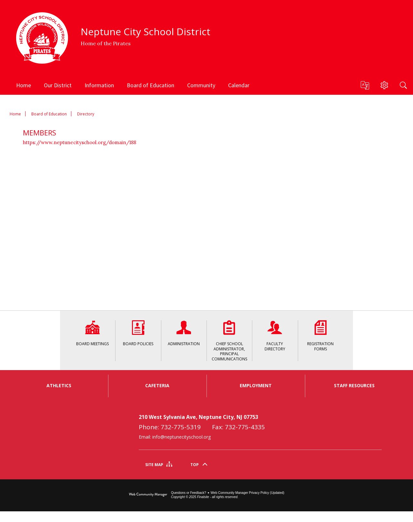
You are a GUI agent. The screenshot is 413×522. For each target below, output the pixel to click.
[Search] (403, 85)
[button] (364, 85)
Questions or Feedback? (188, 503)
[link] (58, 451)
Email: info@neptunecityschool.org (175, 447)
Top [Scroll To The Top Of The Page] (194, 475)
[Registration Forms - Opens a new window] (320, 340)
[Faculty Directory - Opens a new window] (274, 340)
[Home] (23, 85)
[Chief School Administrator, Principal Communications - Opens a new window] (229, 340)
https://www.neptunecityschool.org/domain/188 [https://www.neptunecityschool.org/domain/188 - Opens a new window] (79, 142)
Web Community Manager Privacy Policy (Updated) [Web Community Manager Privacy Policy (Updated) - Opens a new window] (247, 503)
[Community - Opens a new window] (201, 85)
